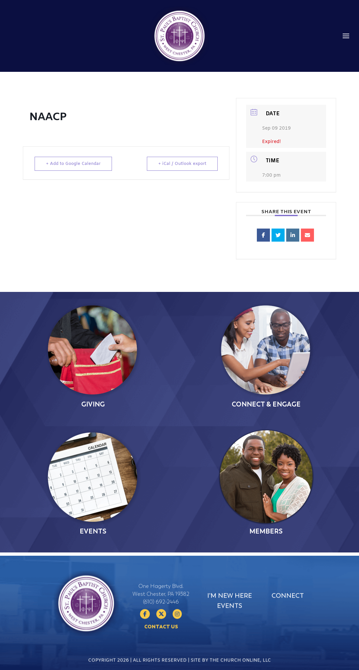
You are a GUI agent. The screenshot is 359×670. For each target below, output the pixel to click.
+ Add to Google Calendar (73, 164)
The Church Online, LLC (240, 665)
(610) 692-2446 (161, 620)
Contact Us (161, 644)
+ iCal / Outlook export (182, 164)
